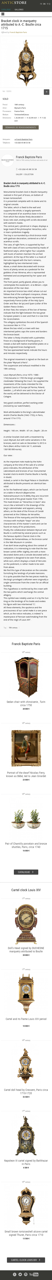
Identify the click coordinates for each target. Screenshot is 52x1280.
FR (41, 3)
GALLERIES (19, 9)
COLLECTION (28, 175)
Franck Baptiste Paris (29, 157)
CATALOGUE (6, 9)
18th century (13, 628)
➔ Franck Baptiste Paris (23, 139)
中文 (49, 3)
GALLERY (19, 175)
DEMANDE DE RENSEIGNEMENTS (20, 127)
